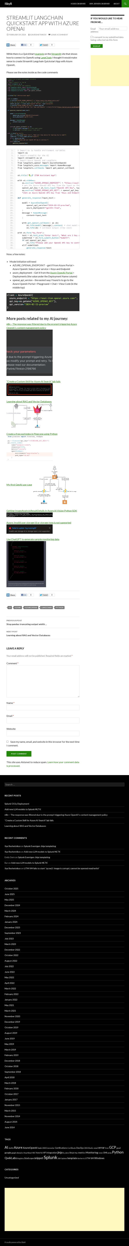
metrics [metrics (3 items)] (81, 1152)
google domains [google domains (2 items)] (17, 1153)
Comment (12, 663)
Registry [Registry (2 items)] (20, 1158)
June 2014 (10, 1127)
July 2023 (9, 938)
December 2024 (12, 905)
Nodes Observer (78, 4)
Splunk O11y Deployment (17, 803)
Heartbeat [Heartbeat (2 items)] (28, 1153)
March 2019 (10, 1049)
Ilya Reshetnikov (38, 34)
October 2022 (11, 955)
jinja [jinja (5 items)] (60, 1152)
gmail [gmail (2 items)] (119, 1148)
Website (11, 728)
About (117, 4)
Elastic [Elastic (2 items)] (90, 1148)
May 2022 (9, 977)
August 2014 (11, 1121)
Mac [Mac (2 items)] (76, 1153)
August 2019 (11, 1033)
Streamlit (56, 53)
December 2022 (12, 949)
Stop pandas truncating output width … (42, 622)
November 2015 (12, 1105)
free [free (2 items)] (107, 1148)
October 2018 (11, 1066)
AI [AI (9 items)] (6, 1147)
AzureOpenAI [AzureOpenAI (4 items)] (30, 1147)
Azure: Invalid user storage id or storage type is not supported (38, 522)
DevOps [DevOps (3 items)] (80, 1148)
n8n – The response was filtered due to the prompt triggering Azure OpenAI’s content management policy (56, 814)
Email (10, 715)
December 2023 (12, 927)
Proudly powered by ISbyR (15, 1242)
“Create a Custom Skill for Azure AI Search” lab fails (33, 381)
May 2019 (9, 1044)
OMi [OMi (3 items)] (105, 1152)
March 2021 (10, 1010)
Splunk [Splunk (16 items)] (50, 1157)
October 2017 (11, 1094)
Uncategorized (12, 1177)
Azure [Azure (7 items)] (18, 1147)
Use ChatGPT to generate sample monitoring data (32, 539)
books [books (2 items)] (40, 1148)
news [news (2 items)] (101, 1153)
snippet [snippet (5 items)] (38, 1158)
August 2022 (11, 960)
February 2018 (11, 1088)
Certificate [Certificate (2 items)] (72, 1148)
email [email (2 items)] (96, 1148)
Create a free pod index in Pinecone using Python (31, 433)
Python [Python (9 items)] (117, 1152)
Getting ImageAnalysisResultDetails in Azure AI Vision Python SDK (41, 510)
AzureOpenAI (31, 607)
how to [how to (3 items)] (39, 1152)
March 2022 (10, 988)
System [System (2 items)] (64, 1158)
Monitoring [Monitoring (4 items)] (92, 1152)
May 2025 (9, 899)
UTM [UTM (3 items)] (87, 1158)
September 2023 (13, 933)
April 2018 (9, 1077)
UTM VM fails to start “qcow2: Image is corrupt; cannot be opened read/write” (61, 868)
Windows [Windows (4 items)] (99, 1158)
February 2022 (11, 994)
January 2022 (11, 999)
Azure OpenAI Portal (61, 272)
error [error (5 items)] (101, 1147)
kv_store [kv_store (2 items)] (66, 1153)
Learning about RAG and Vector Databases (29, 401)
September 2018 (13, 1071)
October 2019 (11, 1027)
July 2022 (9, 966)
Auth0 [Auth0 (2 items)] (11, 1148)
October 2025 (11, 888)
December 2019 (12, 1021)
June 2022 (10, 972)
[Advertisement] (110, 70)
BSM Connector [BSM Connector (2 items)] (48, 1148)
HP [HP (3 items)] (44, 1152)
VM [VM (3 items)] (92, 1158)
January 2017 (11, 1099)
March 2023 (10, 944)
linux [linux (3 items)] (72, 1152)
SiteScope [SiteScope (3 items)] (29, 1158)
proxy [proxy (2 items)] (110, 1153)
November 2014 (12, 1116)
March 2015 (10, 1110)
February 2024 (11, 916)
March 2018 (10, 1083)
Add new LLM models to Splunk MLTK (23, 809)
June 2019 (10, 1038)
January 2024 (11, 922)
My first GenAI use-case (19, 484)
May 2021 (9, 1005)
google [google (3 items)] (8, 1152)
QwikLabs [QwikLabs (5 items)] (11, 1158)
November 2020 (12, 1016)
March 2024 (10, 910)
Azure (18, 607)
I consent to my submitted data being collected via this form (107, 38)
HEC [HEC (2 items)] (33, 1153)
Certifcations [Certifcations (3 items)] (61, 1148)
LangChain (46, 57)
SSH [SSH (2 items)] (59, 1158)
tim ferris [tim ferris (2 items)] (81, 1158)
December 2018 (12, 1060)
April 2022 (9, 983)
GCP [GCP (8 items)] (112, 1147)
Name (10, 702)
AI (10, 607)
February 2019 (11, 1055)
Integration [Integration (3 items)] (51, 1152)
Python (59, 607)
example (39, 53)
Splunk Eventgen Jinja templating (40, 846)
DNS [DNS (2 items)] (86, 1148)
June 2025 (10, 894)
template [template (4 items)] (72, 1158)
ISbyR (8, 3)
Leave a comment (59, 34)
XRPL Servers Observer (99, 4)
